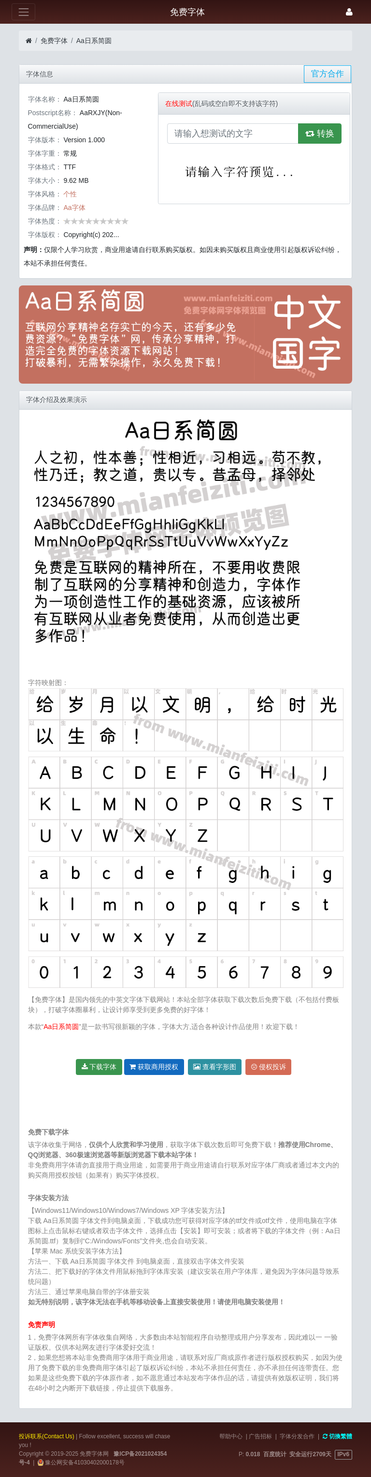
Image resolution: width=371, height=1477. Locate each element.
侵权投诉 (268, 1067)
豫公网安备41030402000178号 (84, 1462)
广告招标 (260, 1436)
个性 (70, 194)
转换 (319, 133)
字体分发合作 (297, 1436)
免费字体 (54, 41)
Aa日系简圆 (94, 41)
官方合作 (327, 73)
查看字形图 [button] (214, 1067)
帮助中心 (231, 1436)
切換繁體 (337, 1436)
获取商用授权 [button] (153, 1067)
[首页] (29, 41)
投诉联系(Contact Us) (46, 1436)
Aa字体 (74, 207)
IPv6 (343, 1454)
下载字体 (99, 1067)
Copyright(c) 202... (91, 235)
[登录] (349, 11)
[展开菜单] (23, 11)
